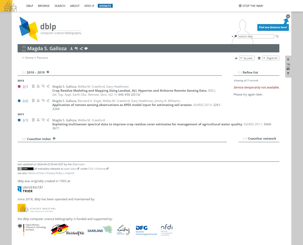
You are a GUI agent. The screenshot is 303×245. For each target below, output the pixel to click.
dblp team (78, 164)
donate (105, 6)
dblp (29, 6)
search (60, 6)
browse (44, 6)
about (75, 6)
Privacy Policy (54, 173)
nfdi (87, 6)
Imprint (69, 173)
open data (70, 168)
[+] (245, 138)
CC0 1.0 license (97, 168)
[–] (240, 72)
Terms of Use (36, 173)
